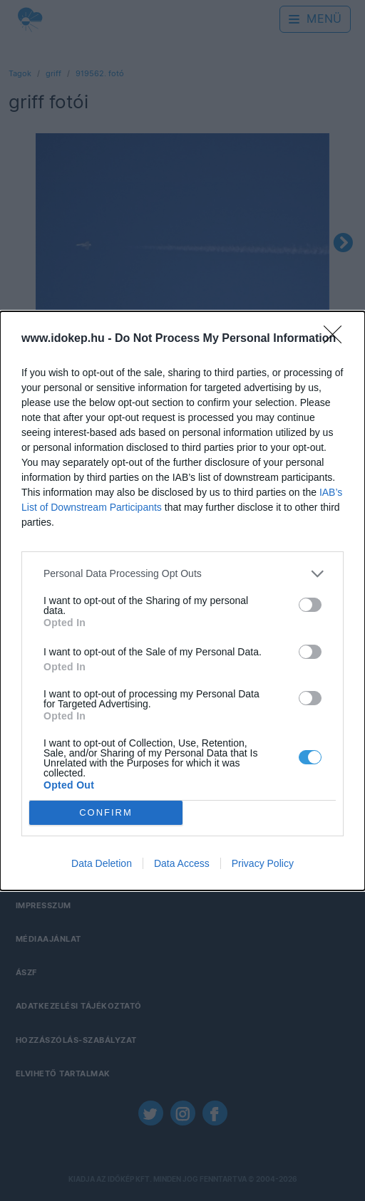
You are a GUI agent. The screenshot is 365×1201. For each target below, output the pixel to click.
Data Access (182, 863)
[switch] (310, 605)
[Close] (337, 339)
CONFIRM (106, 811)
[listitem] (182, 573)
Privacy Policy (263, 863)
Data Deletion (101, 863)
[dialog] (182, 600)
